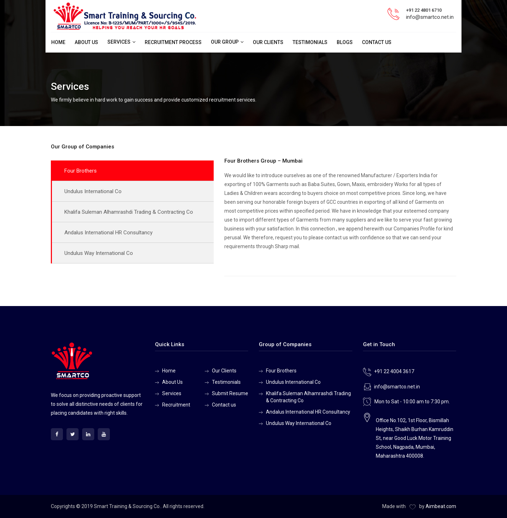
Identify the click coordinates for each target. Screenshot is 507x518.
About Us (86, 42)
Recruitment (176, 405)
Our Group (225, 42)
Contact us (376, 42)
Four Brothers (80, 171)
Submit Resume (230, 393)
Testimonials (310, 42)
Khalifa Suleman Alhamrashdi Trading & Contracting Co (128, 212)
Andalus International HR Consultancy (108, 232)
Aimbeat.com (441, 506)
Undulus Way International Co (98, 253)
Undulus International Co (93, 191)
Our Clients (268, 42)
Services (118, 42)
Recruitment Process (173, 42)
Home (58, 42)
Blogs (345, 42)
